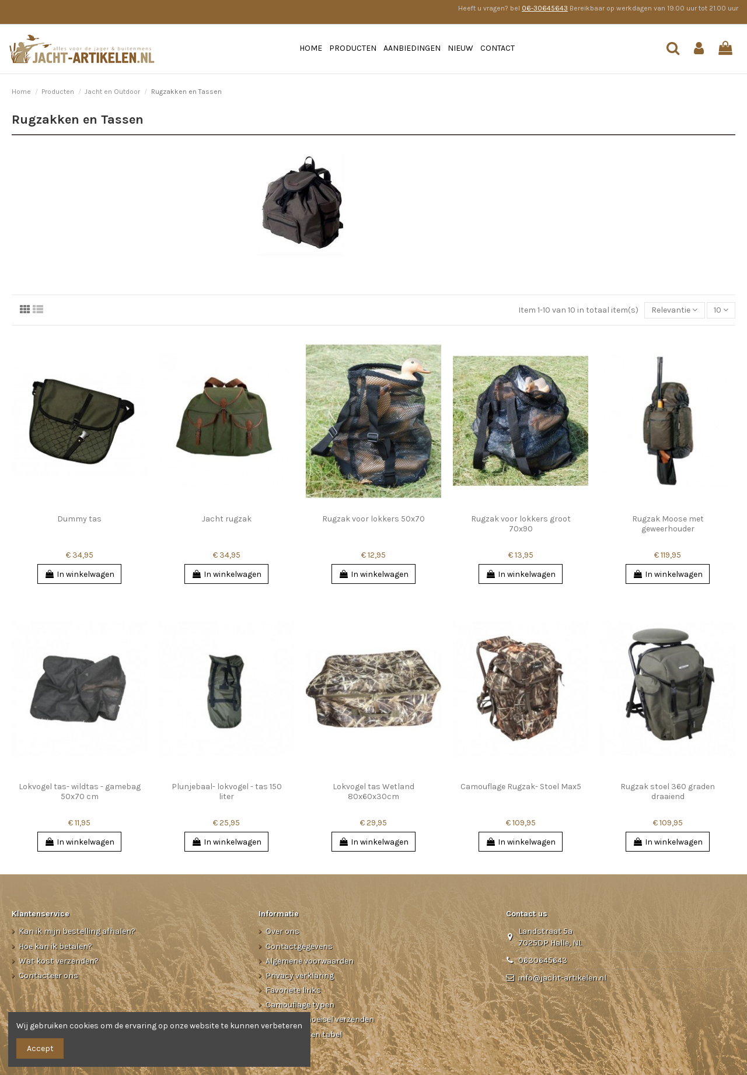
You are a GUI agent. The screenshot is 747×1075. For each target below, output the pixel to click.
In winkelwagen (79, 574)
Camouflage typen (300, 1005)
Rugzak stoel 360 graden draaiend (667, 791)
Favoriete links (293, 990)
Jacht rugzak (227, 519)
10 (721, 310)
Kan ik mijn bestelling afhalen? (77, 931)
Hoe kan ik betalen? (55, 946)
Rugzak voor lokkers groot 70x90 (521, 524)
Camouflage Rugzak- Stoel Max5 (520, 787)
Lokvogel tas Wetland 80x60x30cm (373, 791)
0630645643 (542, 960)
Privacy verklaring (300, 976)
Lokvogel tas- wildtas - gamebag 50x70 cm (80, 791)
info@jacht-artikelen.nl (562, 978)
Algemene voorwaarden (310, 961)
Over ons (282, 931)
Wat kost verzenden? (59, 961)
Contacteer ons (48, 976)
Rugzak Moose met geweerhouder (668, 524)
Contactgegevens (299, 946)
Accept (40, 1048)
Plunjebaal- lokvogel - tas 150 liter (227, 791)
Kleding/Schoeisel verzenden (320, 1019)
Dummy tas (79, 519)
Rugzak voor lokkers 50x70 (373, 519)
